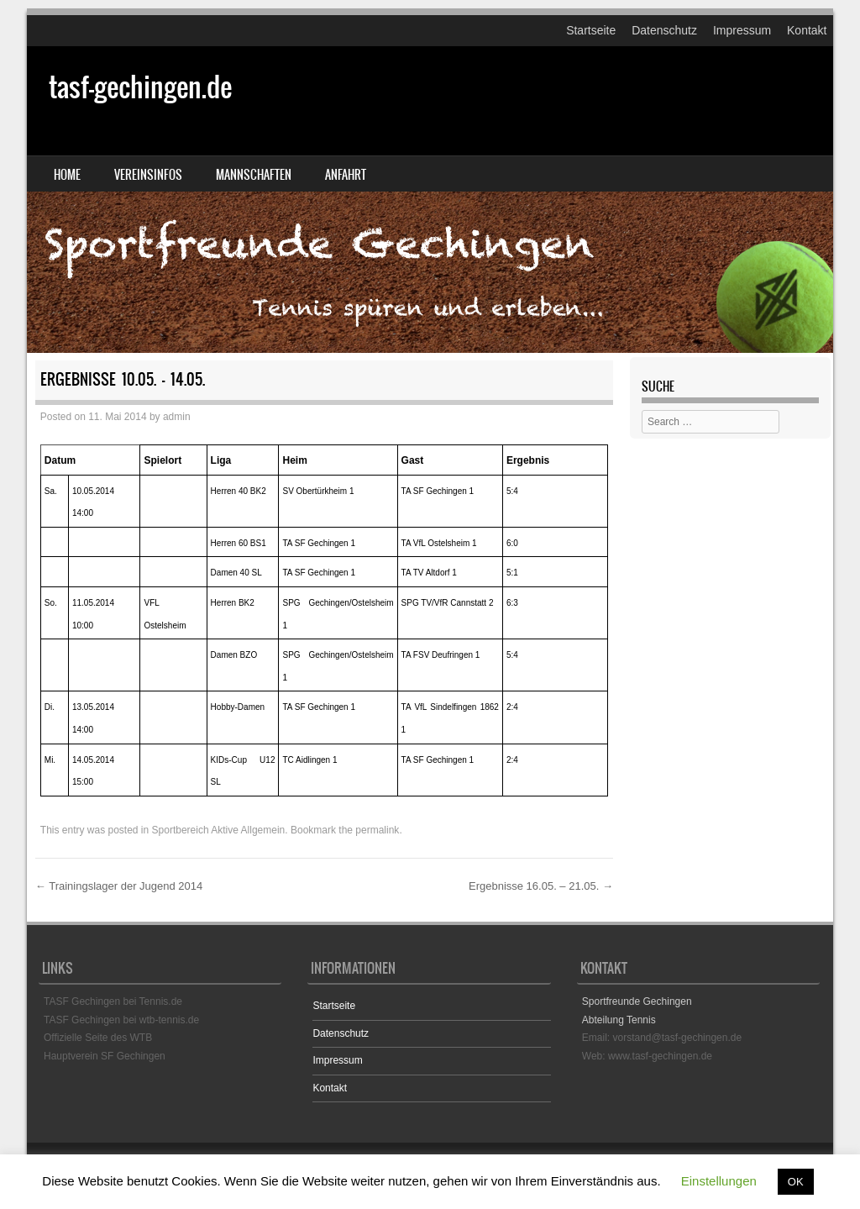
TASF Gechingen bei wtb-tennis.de (121, 1020)
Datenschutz (664, 30)
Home (67, 175)
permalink (377, 830)
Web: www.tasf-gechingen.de (647, 1056)
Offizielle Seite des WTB (98, 1037)
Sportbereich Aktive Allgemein (219, 830)
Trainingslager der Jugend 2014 (118, 886)
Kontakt (806, 30)
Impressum (742, 30)
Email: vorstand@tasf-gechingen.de (662, 1037)
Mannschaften (253, 175)
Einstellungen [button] (719, 1181)
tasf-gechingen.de (140, 87)
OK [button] (796, 1181)
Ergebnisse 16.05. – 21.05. (541, 886)
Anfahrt (345, 175)
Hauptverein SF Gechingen (104, 1056)
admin (177, 417)
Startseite (591, 30)
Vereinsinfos (148, 175)
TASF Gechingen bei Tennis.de (113, 1001)
